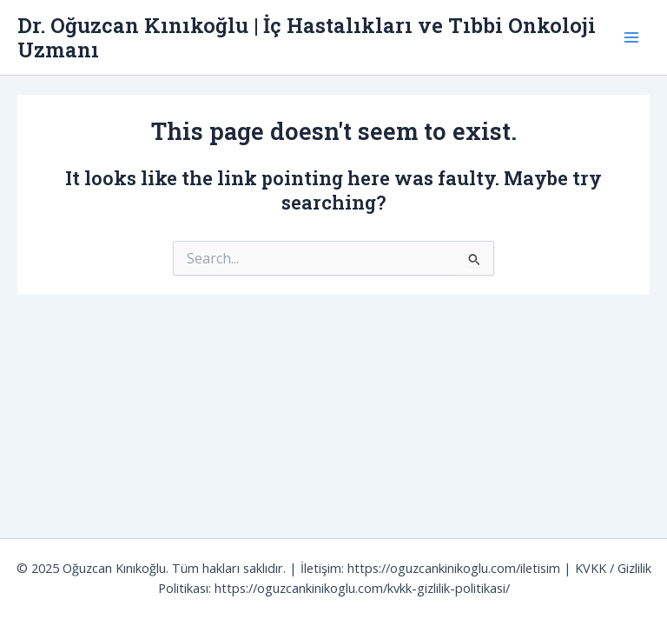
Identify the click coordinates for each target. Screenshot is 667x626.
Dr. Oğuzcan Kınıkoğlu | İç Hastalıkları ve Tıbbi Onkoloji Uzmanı (306, 37)
